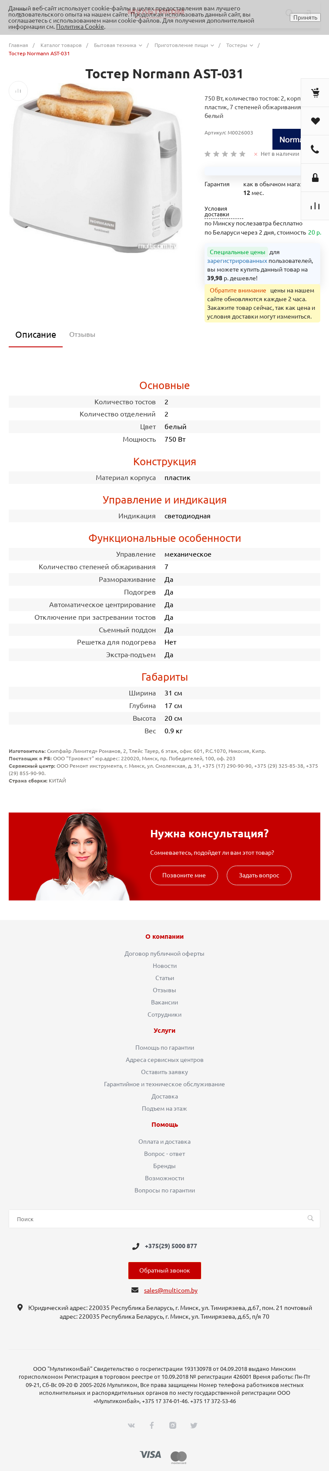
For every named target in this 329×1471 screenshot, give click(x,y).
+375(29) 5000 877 (171, 1246)
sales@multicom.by (171, 1290)
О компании (164, 936)
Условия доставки (217, 211)
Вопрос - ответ (164, 1153)
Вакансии (164, 1002)
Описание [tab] (35, 334)
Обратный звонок (164, 1270)
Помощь (164, 1124)
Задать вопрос (259, 875)
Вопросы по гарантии (164, 1190)
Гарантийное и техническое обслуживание (164, 1084)
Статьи (164, 977)
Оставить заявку (164, 1071)
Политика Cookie (80, 26)
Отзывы (164, 990)
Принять (305, 17)
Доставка (164, 1096)
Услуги (164, 1030)
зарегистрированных (237, 260)
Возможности (164, 1178)
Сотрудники (164, 1014)
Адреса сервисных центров (165, 1059)
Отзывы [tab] (82, 334)
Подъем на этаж (164, 1108)
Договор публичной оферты (164, 953)
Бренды (164, 1165)
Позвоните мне (184, 875)
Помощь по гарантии (164, 1047)
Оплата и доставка (164, 1141)
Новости (165, 965)
